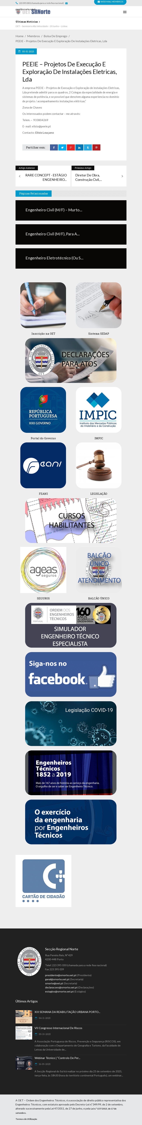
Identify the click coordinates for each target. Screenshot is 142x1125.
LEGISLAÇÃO (98, 493)
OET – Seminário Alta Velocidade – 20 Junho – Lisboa (41, 26)
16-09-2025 (44, 1064)
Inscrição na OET (43, 333)
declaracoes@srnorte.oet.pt (61, 987)
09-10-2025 (44, 1034)
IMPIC (98, 438)
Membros (33, 36)
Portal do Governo (43, 438)
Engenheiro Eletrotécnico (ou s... (54, 258)
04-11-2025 (44, 1017)
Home (19, 36)
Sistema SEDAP (98, 333)
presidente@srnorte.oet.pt (61, 975)
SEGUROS (43, 598)
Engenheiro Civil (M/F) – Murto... (54, 209)
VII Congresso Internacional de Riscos (58, 1028)
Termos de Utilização (26, 1119)
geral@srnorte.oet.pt (26, 9)
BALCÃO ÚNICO (98, 598)
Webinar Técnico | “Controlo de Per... (57, 1058)
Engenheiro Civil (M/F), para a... (53, 233)
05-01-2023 (28, 51)
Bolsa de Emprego (55, 36)
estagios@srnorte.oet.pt (59, 991)
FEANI (43, 493)
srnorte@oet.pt (54, 983)
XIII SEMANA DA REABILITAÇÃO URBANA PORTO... (67, 1012)
